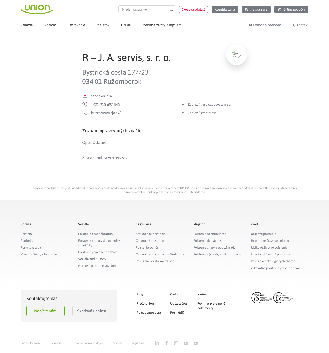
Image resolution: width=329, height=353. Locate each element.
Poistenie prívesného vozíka (97, 252)
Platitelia (27, 240)
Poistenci (27, 234)
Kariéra (203, 294)
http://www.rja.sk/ (106, 113)
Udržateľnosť (179, 303)
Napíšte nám (45, 310)
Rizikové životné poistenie (269, 247)
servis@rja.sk (102, 96)
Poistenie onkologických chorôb (273, 261)
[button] (193, 9)
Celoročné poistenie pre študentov (160, 254)
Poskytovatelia (31, 247)
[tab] (164, 130)
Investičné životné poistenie (270, 254)
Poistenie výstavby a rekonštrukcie (217, 254)
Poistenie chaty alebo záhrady (214, 247)
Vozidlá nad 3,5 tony (92, 259)
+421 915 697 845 (105, 104)
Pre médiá (177, 312)
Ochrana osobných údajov (87, 343)
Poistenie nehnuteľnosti (209, 234)
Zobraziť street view (202, 113)
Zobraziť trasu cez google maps (210, 104)
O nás (174, 294)
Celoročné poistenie (150, 240)
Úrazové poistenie (263, 234)
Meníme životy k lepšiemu (39, 254)
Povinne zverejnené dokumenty (211, 306)
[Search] (171, 9)
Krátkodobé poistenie (151, 234)
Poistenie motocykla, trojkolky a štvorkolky (100, 243)
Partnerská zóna (30, 343)
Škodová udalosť (91, 310)
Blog (140, 294)
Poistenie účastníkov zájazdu (156, 261)
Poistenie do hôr (147, 247)
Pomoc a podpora (149, 312)
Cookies (117, 343)
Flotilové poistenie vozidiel (97, 266)
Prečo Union (145, 303)
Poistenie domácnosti (208, 240)
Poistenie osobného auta (95, 234)
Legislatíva (138, 343)
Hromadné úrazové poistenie (271, 240)
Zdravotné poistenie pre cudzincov (275, 268)
